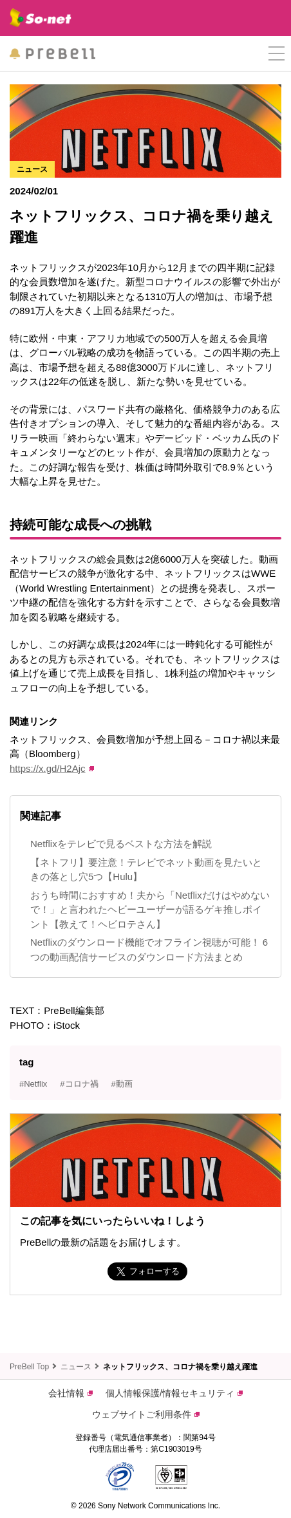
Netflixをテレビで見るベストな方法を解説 (121, 843)
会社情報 (70, 1393)
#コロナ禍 (79, 1084)
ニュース (76, 1366)
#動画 (122, 1084)
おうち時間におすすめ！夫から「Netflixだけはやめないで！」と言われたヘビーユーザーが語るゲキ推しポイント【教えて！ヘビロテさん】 (150, 910)
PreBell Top (29, 1366)
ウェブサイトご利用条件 (146, 1414)
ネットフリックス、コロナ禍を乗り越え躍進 (180, 1366)
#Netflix (33, 1084)
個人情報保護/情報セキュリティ (174, 1393)
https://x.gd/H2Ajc (52, 768)
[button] (276, 53)
